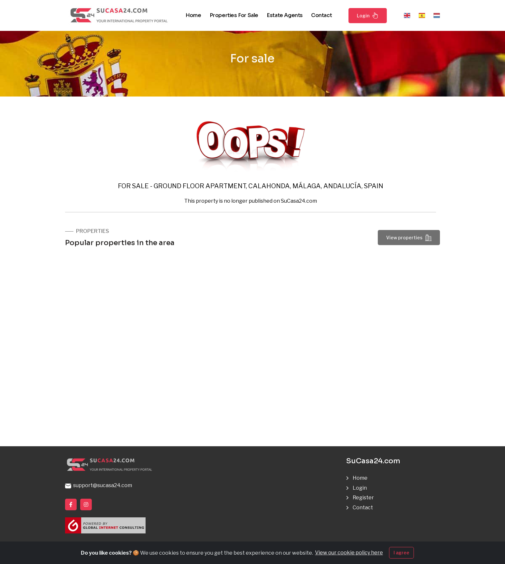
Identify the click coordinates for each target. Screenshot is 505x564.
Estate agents (285, 15)
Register (363, 498)
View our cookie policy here (349, 554)
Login (367, 15)
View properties (409, 239)
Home (193, 15)
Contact (321, 15)
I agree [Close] (401, 554)
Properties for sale (234, 15)
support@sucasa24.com (98, 485)
